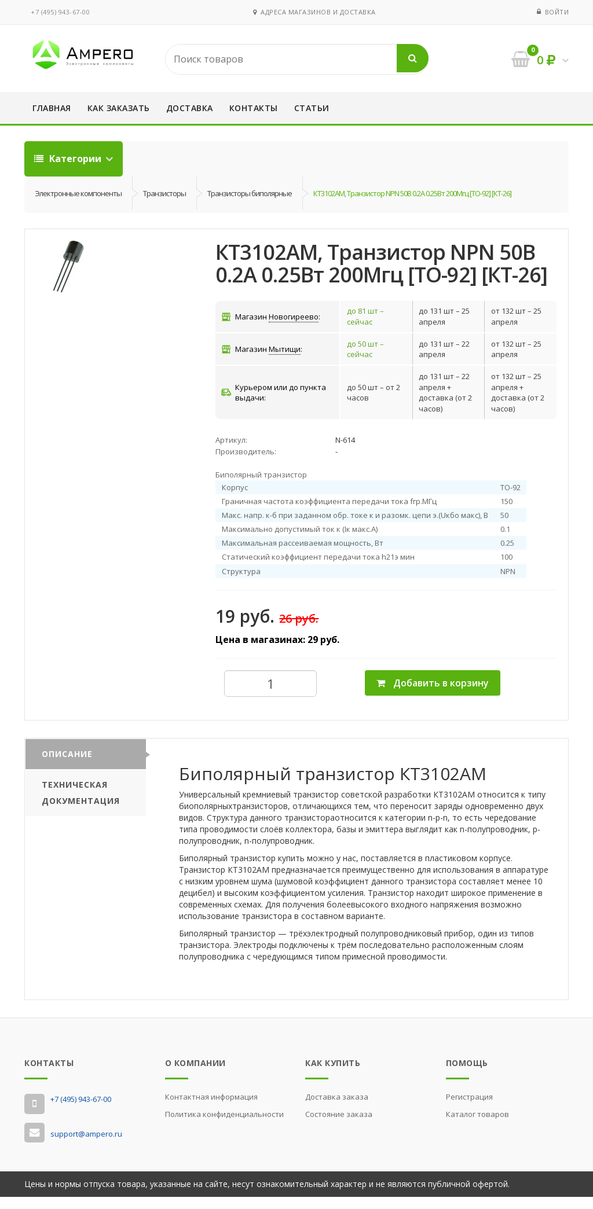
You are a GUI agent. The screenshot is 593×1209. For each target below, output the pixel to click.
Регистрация (469, 1108)
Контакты (253, 107)
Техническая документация (81, 804)
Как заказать (118, 107)
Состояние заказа (338, 1125)
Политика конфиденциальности (224, 1125)
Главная (51, 107)
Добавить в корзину (432, 694)
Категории (69, 158)
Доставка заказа (336, 1108)
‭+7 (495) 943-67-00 (60, 12)
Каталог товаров (477, 1125)
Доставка (189, 107)
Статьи (312, 107)
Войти (557, 12)
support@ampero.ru (86, 1145)
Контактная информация (211, 1108)
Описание (67, 765)
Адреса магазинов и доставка (314, 12)
